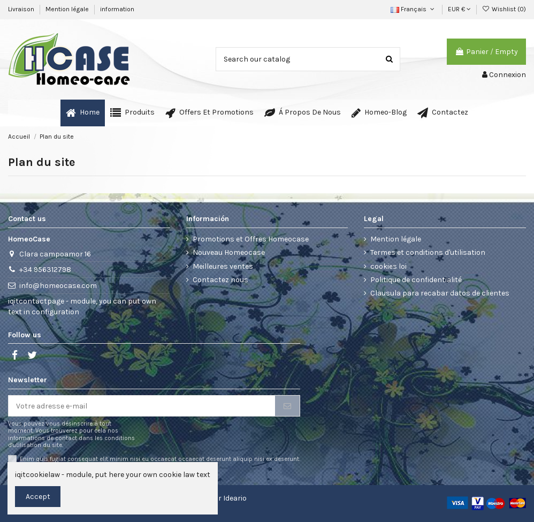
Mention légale (67, 9)
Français (413, 9)
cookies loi (388, 266)
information (117, 9)
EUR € (459, 9)
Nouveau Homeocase (229, 252)
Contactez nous (220, 279)
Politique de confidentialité (416, 279)
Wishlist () (504, 9)
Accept (38, 496)
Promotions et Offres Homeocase (251, 239)
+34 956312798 (45, 269)
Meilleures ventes (223, 266)
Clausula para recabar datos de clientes (439, 293)
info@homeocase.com (58, 285)
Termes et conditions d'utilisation (427, 252)
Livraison (22, 9)
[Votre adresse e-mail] (142, 406)
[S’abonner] (287, 406)
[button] (132, 113)
